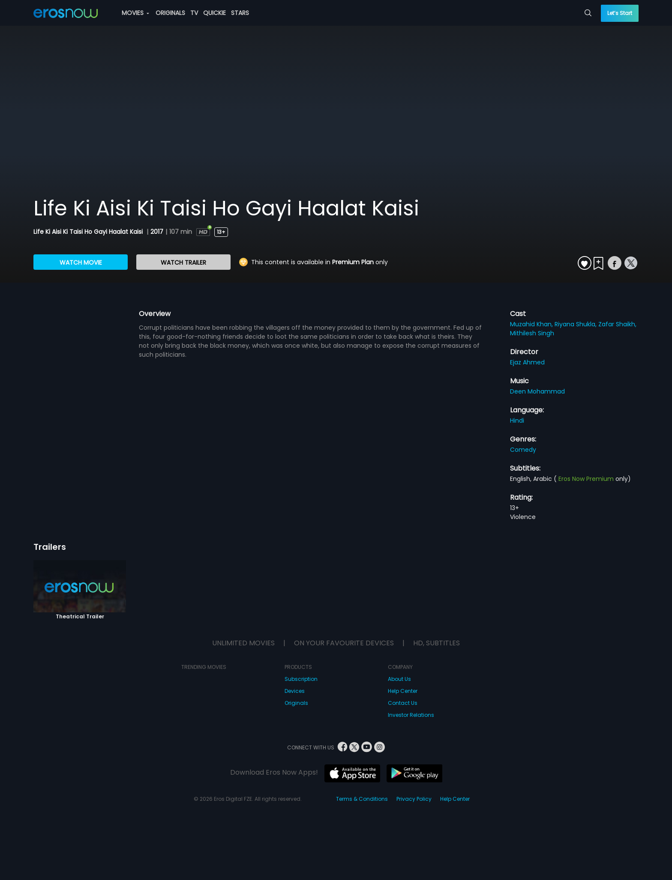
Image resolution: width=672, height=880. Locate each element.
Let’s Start (619, 13)
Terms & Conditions (362, 798)
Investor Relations (411, 715)
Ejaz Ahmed (527, 362)
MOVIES (135, 13)
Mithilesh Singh (532, 333)
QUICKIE (214, 13)
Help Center (402, 691)
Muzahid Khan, (532, 324)
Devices (295, 691)
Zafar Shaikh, (617, 324)
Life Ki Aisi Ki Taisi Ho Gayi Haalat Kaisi (88, 231)
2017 (156, 231)
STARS (240, 13)
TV (194, 13)
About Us (399, 679)
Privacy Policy (414, 798)
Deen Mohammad (537, 391)
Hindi (517, 420)
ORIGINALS (170, 13)
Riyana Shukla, (576, 324)
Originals (296, 703)
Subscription (301, 679)
